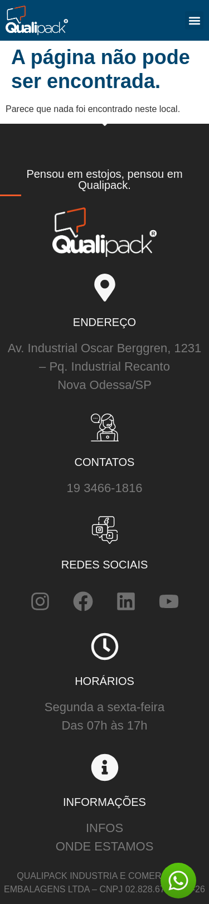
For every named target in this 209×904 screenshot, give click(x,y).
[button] (194, 20)
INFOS (104, 828)
